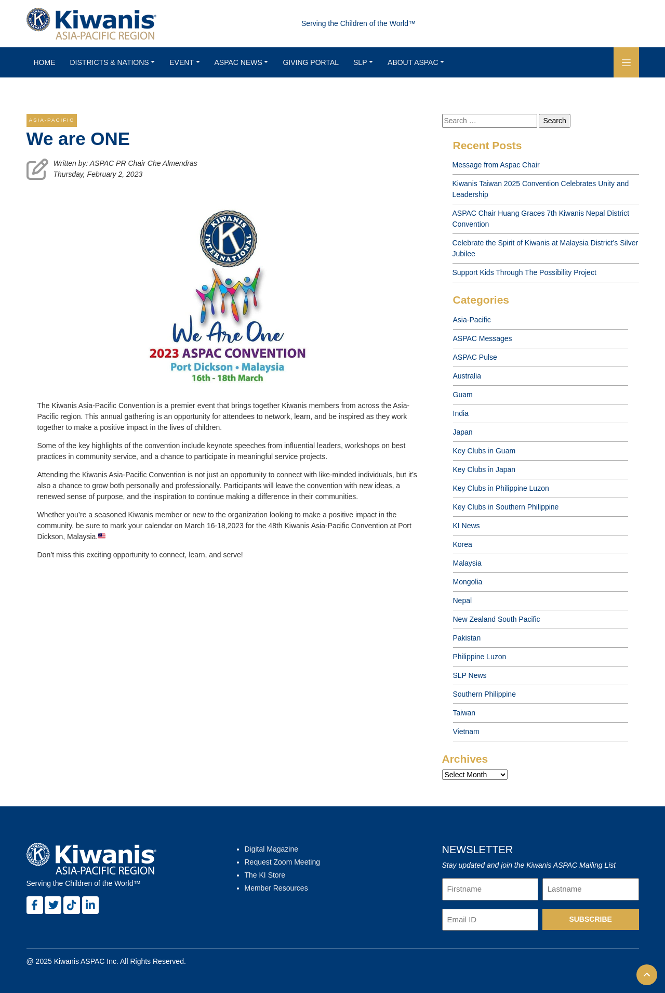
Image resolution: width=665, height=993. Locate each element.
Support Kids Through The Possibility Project (524, 272)
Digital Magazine (272, 849)
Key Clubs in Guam (484, 451)
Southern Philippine (484, 694)
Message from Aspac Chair (496, 165)
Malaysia (467, 563)
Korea (462, 544)
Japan (463, 432)
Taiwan (464, 713)
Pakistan (467, 638)
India (461, 413)
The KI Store (265, 875)
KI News (466, 525)
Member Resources (276, 888)
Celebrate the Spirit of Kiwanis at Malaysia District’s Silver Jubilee (546, 248)
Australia (467, 376)
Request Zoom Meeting (283, 862)
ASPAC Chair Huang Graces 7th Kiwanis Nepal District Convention (541, 218)
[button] (626, 62)
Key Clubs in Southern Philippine (506, 507)
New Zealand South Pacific (496, 619)
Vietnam (466, 731)
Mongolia (468, 582)
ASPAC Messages (482, 338)
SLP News (470, 675)
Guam (463, 394)
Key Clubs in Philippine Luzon (501, 488)
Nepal (462, 600)
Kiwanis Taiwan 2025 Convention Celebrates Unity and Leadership (541, 189)
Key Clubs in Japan (484, 469)
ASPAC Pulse (475, 357)
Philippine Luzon (480, 656)
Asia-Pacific (472, 320)
